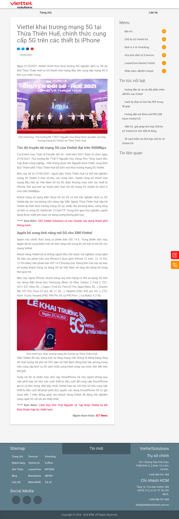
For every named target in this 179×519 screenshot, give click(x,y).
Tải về (48, 482)
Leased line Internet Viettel (145, 63)
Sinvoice (33, 456)
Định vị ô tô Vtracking (145, 47)
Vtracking (50, 456)
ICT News (102, 415)
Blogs (138, 12)
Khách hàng (18, 462)
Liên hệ (153, 12)
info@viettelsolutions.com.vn (152, 504)
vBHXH (49, 475)
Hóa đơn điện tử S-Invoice (145, 55)
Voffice (49, 462)
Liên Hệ (16, 482)
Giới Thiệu (17, 469)
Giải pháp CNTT (85, 12)
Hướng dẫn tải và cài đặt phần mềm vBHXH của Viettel (143, 92)
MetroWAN (34, 482)
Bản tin (145, 31)
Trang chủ (46, 12)
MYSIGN (49, 469)
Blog (14, 475)
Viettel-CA (34, 462)
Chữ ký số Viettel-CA (145, 39)
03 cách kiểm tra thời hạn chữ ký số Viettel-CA (143, 141)
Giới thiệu (63, 12)
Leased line (34, 469)
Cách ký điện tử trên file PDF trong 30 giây (142, 104)
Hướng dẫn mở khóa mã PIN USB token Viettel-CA (142, 116)
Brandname (34, 475)
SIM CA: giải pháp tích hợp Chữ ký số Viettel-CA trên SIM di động (142, 129)
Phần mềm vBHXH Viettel (145, 71)
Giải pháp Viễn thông (115, 12)
